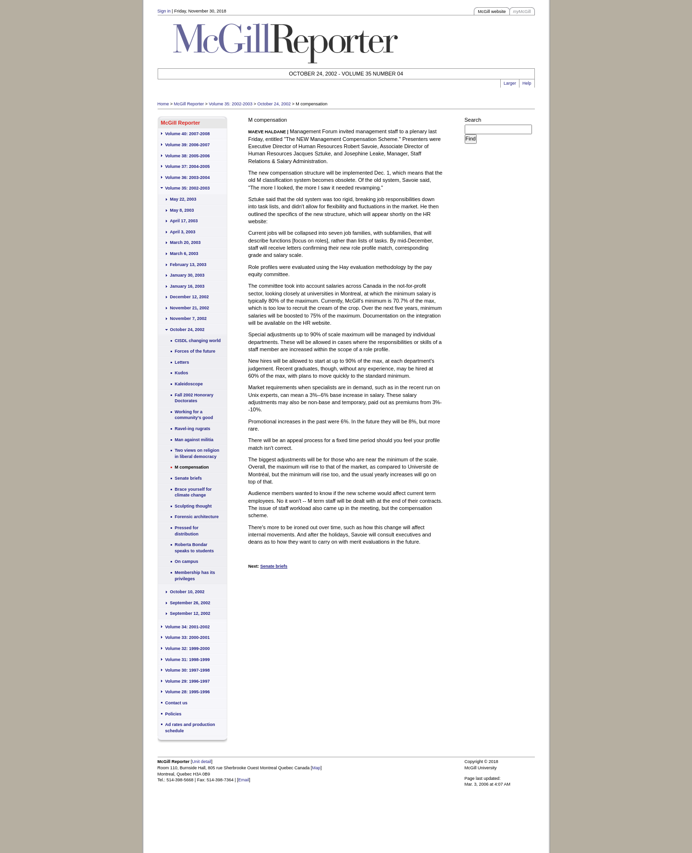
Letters (182, 362)
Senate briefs (188, 478)
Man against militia (194, 439)
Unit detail (201, 761)
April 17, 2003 (184, 220)
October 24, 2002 (274, 104)
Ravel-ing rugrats (192, 428)
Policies (173, 714)
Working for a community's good (194, 414)
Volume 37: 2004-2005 (187, 166)
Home (163, 104)
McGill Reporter (189, 104)
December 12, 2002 (189, 296)
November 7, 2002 (188, 318)
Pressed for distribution (187, 530)
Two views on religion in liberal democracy (197, 453)
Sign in (164, 11)
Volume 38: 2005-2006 (187, 155)
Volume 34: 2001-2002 (187, 626)
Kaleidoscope (189, 384)
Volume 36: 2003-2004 (187, 177)
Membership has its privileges (195, 575)
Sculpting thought (193, 506)
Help (526, 83)
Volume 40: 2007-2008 (187, 133)
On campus (186, 561)
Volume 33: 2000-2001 (187, 637)
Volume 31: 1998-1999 (187, 659)
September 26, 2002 (190, 602)
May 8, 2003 (182, 210)
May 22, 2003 (183, 199)
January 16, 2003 (187, 286)
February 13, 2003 (188, 264)
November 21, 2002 (190, 308)
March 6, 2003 (184, 253)
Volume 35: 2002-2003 (231, 104)
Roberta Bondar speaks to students (194, 547)
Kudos (181, 372)
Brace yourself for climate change (193, 492)
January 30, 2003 (187, 275)
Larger (510, 83)
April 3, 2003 (183, 231)
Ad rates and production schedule (190, 727)
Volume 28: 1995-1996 (187, 691)
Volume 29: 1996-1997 (187, 681)
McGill (522, 11)
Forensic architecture (197, 516)
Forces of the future (195, 351)
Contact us (176, 702)
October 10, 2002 (187, 591)
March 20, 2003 (185, 242)
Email (243, 779)
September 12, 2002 (190, 613)
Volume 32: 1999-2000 (187, 648)
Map (316, 767)
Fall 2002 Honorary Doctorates (194, 398)
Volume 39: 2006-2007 (187, 144)
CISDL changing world (198, 340)
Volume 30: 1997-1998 (187, 670)
